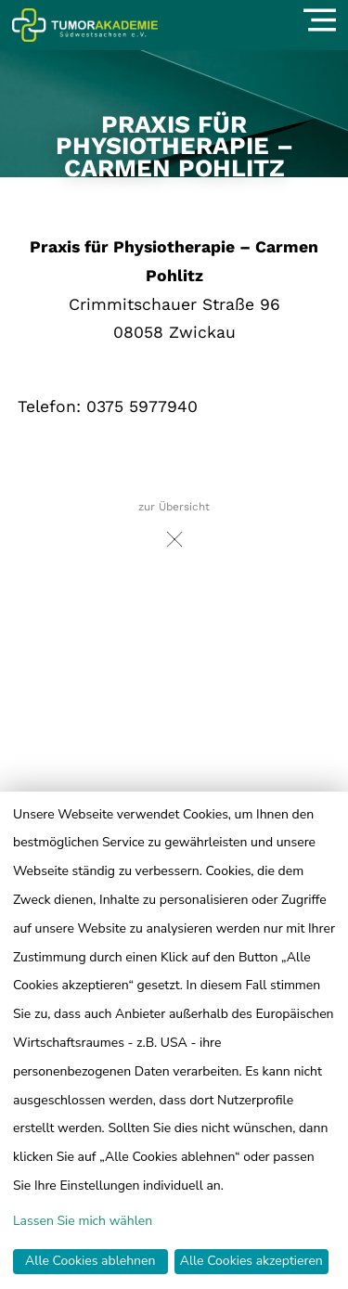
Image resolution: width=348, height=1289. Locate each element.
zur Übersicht (174, 529)
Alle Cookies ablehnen (90, 1261)
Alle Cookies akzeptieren (251, 1261)
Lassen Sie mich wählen (82, 1221)
